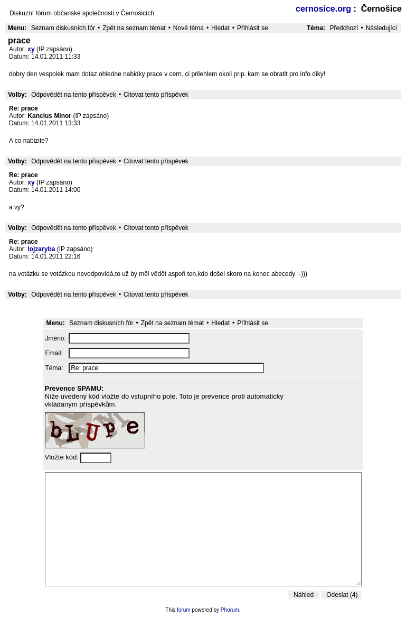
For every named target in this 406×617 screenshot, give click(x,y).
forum (184, 610)
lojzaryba (41, 249)
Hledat (220, 28)
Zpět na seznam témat (133, 28)
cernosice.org (323, 8)
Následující (381, 28)
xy (30, 49)
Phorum (230, 610)
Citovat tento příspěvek (156, 94)
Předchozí (343, 28)
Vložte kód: (63, 457)
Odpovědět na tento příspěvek (73, 94)
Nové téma (188, 28)
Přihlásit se (252, 28)
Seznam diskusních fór (63, 28)
